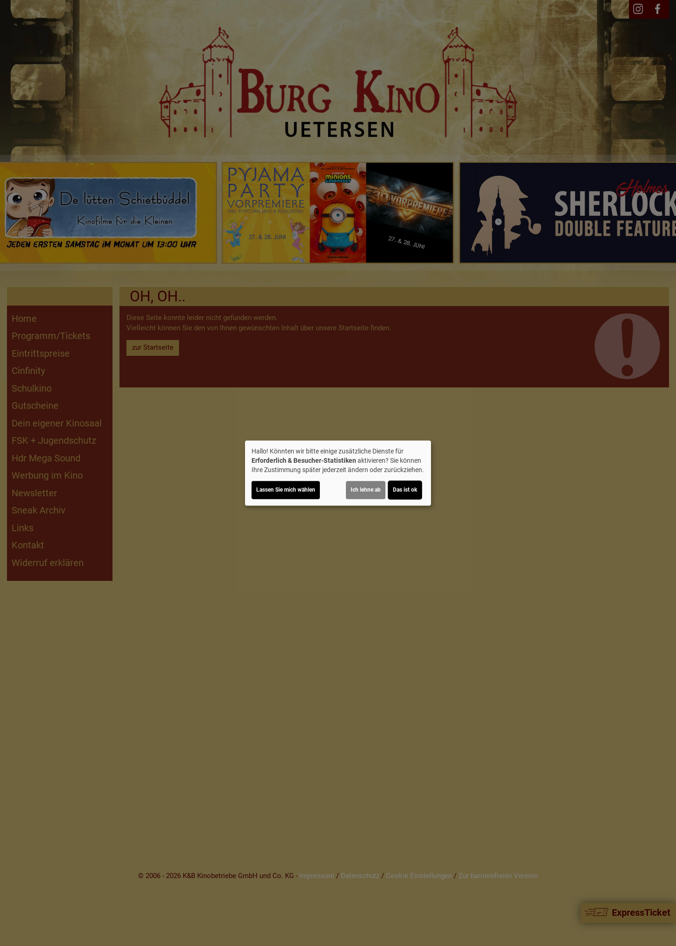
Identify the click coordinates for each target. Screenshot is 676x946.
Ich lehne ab (366, 489)
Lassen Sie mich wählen (285, 489)
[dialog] (338, 473)
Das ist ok (405, 489)
